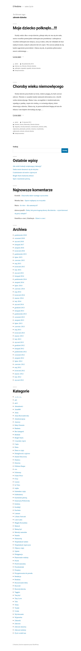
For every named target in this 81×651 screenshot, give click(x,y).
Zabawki (18, 620)
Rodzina (17, 579)
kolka (45, 126)
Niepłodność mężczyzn (23, 545)
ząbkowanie (16, 131)
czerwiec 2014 (20, 289)
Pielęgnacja (19, 554)
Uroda (17, 611)
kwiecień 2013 (20, 333)
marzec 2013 (19, 336)
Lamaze (17, 513)
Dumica (17, 460)
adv (16, 400)
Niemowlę (27, 124)
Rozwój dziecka (20, 589)
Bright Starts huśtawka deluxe (23, 176)
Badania (17, 428)
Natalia (17, 535)
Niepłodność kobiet (21, 542)
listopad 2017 (19, 244)
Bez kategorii (19, 431)
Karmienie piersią (21, 498)
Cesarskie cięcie (20, 441)
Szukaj (15, 147)
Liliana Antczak (20, 516)
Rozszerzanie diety (21, 583)
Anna (16, 413)
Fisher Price (19, 476)
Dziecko (17, 124)
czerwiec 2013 (20, 326)
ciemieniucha (34, 126)
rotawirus (33, 129)
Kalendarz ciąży (20, 491)
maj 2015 (18, 263)
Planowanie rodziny (21, 557)
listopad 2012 (19, 348)
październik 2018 (21, 235)
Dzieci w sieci (40, 218)
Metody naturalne (21, 532)
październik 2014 (21, 279)
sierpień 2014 (19, 282)
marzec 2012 (19, 374)
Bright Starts (19, 438)
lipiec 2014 (18, 285)
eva (20, 66)
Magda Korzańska (21, 523)
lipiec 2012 (18, 361)
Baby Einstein (19, 425)
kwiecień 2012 (20, 370)
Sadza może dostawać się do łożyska (25, 169)
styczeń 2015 (19, 273)
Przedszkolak (19, 567)
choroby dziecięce (25, 126)
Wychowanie (19, 614)
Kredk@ (18, 507)
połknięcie (17, 68)
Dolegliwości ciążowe (22, 453)
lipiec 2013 (18, 323)
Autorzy (17, 66)
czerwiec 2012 (20, 364)
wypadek (23, 68)
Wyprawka (18, 617)
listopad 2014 (19, 276)
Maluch (17, 526)
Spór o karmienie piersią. (21, 179)
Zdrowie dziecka (31, 66)
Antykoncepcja (20, 419)
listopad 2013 (19, 311)
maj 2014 (18, 292)
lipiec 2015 (18, 257)
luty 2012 (18, 377)
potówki (28, 129)
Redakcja (18, 576)
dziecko (41, 126)
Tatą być (17, 595)
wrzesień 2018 (20, 238)
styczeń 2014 (19, 304)
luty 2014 (18, 301)
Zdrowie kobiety (20, 630)
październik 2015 (21, 254)
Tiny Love (18, 598)
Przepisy (18, 570)
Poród (17, 561)
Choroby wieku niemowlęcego (38, 86)
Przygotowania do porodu (23, 573)
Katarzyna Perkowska (22, 501)
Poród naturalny (20, 564)
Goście (22, 124)
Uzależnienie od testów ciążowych (25, 172)
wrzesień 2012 (20, 355)
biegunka (17, 126)
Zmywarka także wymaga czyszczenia (34, 195)
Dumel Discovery (21, 457)
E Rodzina (17, 6)
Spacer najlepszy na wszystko (35, 200)
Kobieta (17, 504)
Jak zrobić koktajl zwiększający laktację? (27, 166)
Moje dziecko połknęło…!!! (35, 28)
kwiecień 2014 (20, 295)
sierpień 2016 (19, 248)
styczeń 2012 (19, 380)
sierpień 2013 (19, 320)
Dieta (16, 447)
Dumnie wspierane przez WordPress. (29, 644)
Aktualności (19, 406)
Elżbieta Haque (20, 466)
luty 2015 (18, 270)
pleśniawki (22, 129)
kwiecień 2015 (20, 267)
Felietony (18, 472)
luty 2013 (18, 339)
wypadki (29, 68)
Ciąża (17, 444)
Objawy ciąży (19, 548)
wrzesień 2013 (20, 317)
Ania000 (18, 409)
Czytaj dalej (18, 57)
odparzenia (16, 129)
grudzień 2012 (20, 345)
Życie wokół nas (20, 633)
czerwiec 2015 (20, 260)
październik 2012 (21, 352)
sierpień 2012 (19, 358)
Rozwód (17, 586)
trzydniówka (40, 129)
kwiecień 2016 (20, 251)
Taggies (17, 592)
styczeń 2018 (19, 241)
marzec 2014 (19, 298)
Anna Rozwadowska (22, 416)
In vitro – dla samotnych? (29, 205)
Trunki (17, 608)
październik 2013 (21, 314)
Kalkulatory (19, 494)
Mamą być (18, 529)
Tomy (17, 605)
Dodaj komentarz (19, 70)
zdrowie (22, 131)
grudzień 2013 (20, 307)
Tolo (16, 601)
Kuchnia (18, 510)
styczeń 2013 (19, 342)
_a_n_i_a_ (18, 397)
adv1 (16, 403)
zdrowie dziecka (36, 68)
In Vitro (17, 485)
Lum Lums (18, 520)
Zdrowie (24, 66)
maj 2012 (18, 367)
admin (16, 64)
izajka (17, 488)
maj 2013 (18, 330)
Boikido (17, 435)
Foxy (16, 479)
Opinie (17, 551)
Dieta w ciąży (19, 450)
